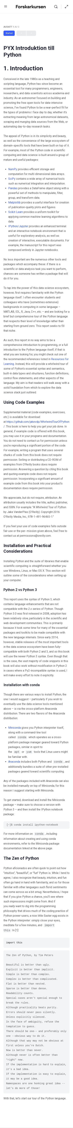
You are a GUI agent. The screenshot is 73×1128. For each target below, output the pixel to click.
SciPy (11, 178)
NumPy (12, 169)
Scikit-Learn (15, 212)
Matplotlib (14, 202)
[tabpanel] (36, 583)
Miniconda (14, 727)
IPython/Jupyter (18, 226)
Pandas (13, 188)
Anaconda (14, 761)
